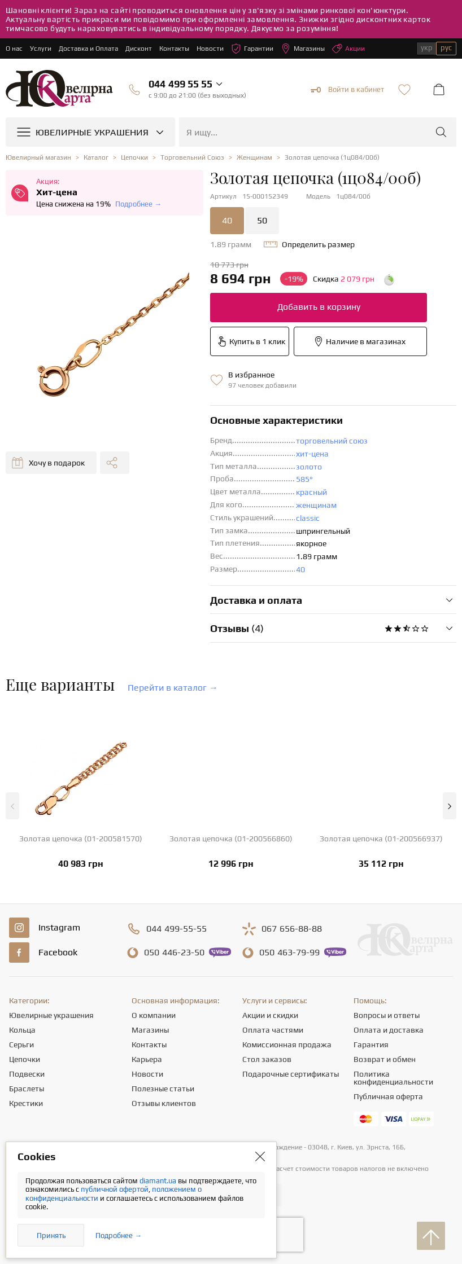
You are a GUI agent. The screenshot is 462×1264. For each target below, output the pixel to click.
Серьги (21, 1044)
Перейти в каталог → (173, 687)
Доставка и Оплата (88, 48)
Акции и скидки (270, 1015)
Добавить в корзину (318, 306)
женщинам (316, 505)
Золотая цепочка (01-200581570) (80, 838)
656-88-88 (291, 928)
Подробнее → (138, 204)
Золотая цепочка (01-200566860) (231, 838)
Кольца (22, 1030)
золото (309, 466)
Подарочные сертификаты (290, 1074)
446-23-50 (174, 952)
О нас (14, 48)
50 (262, 220)
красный (311, 492)
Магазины (303, 48)
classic (308, 518)
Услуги (40, 48)
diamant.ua (159, 1181)
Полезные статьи (163, 1088)
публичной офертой (115, 1189)
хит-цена (312, 453)
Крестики (26, 1103)
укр (427, 47)
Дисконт (138, 48)
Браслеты (26, 1088)
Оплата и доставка (389, 1030)
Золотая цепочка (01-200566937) (381, 838)
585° (304, 479)
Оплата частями (272, 1030)
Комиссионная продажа (287, 1044)
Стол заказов (266, 1059)
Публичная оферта (388, 1096)
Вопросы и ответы (387, 1015)
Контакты (174, 48)
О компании (154, 1015)
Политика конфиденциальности (393, 1078)
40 (227, 220)
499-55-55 (176, 928)
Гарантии (252, 48)
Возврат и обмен (385, 1059)
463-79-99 (289, 952)
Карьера (147, 1059)
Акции (348, 48)
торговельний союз (332, 440)
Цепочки (24, 1059)
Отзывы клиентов (164, 1103)
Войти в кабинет (347, 90)
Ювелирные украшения (51, 1015)
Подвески (27, 1074)
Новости (210, 48)
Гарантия (371, 1044)
